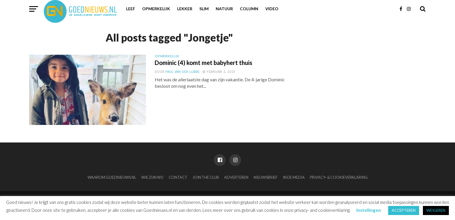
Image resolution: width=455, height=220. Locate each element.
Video (271, 8)
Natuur (224, 8)
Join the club (206, 177)
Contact (178, 177)
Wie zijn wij (152, 177)
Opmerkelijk (156, 8)
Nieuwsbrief (266, 177)
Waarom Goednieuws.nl (112, 177)
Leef (130, 8)
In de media (294, 177)
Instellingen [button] (368, 210)
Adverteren (236, 177)
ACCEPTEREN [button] (404, 210)
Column (249, 8)
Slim (204, 8)
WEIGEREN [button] (435, 210)
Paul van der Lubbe (182, 73)
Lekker (184, 8)
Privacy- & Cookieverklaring (339, 177)
